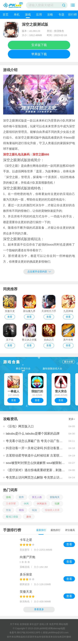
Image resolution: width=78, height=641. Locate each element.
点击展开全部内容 (39, 271)
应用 (39, 14)
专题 (61, 14)
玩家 (57, 503)
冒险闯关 (55, 497)
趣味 (28, 516)
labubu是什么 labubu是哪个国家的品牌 (33, 433)
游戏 (28, 14)
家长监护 (34, 624)
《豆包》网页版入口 (20, 426)
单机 (17, 14)
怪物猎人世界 (52, 510)
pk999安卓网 (46, 628)
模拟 (21, 510)
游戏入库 (43, 624)
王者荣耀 (11, 503)
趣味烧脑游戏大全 (52, 368)
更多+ (72, 419)
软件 (21, 497)
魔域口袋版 (12, 516)
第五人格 (37, 497)
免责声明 (53, 624)
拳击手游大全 (23, 368)
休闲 (26, 503)
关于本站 (14, 624)
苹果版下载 (39, 54)
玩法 (34, 510)
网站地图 (63, 624)
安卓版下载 (39, 45)
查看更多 (39, 609)
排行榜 (72, 14)
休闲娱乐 (42, 503)
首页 (5, 14)
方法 (8, 510)
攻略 (50, 14)
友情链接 (24, 624)
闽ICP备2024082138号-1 (29, 632)
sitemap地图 (59, 628)
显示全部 (68, 361)
